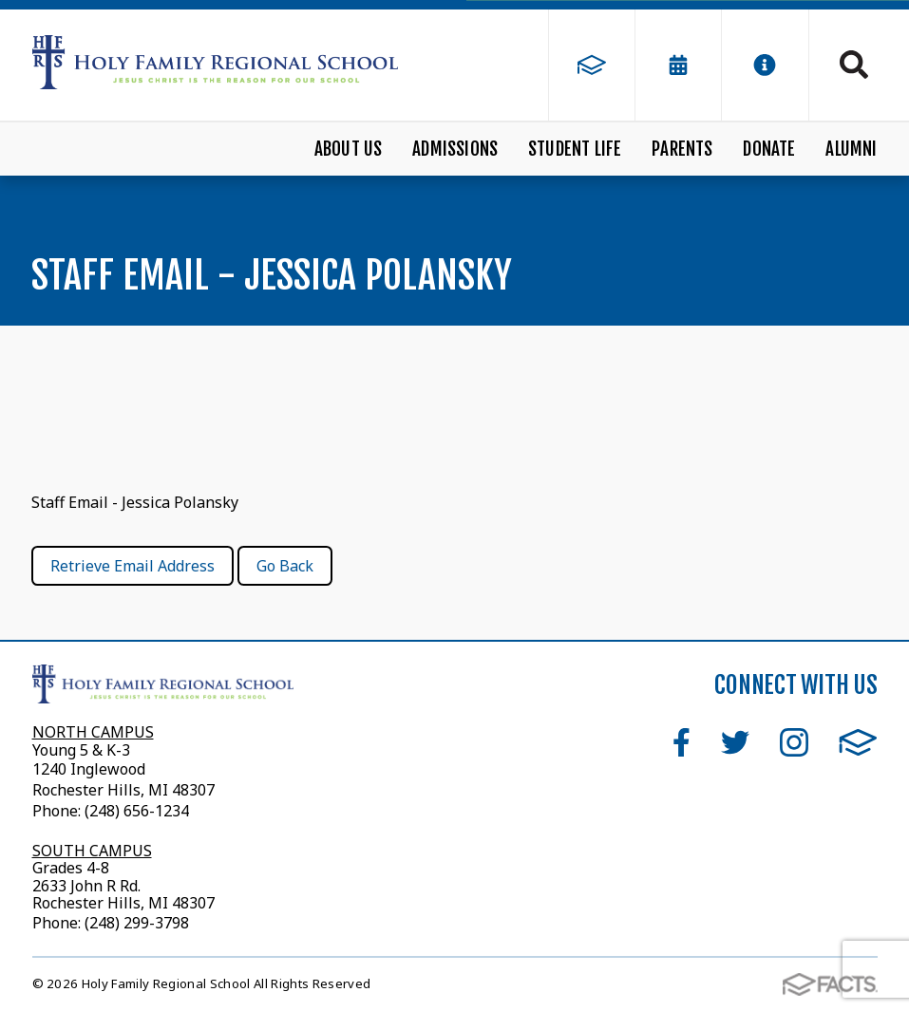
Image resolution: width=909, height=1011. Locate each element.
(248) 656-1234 (137, 810)
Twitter (735, 742)
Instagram (794, 742)
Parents (682, 149)
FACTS (858, 742)
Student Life (574, 149)
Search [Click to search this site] (854, 64)
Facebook (681, 742)
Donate (769, 149)
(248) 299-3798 (135, 922)
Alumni (851, 149)
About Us (348, 149)
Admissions (455, 149)
